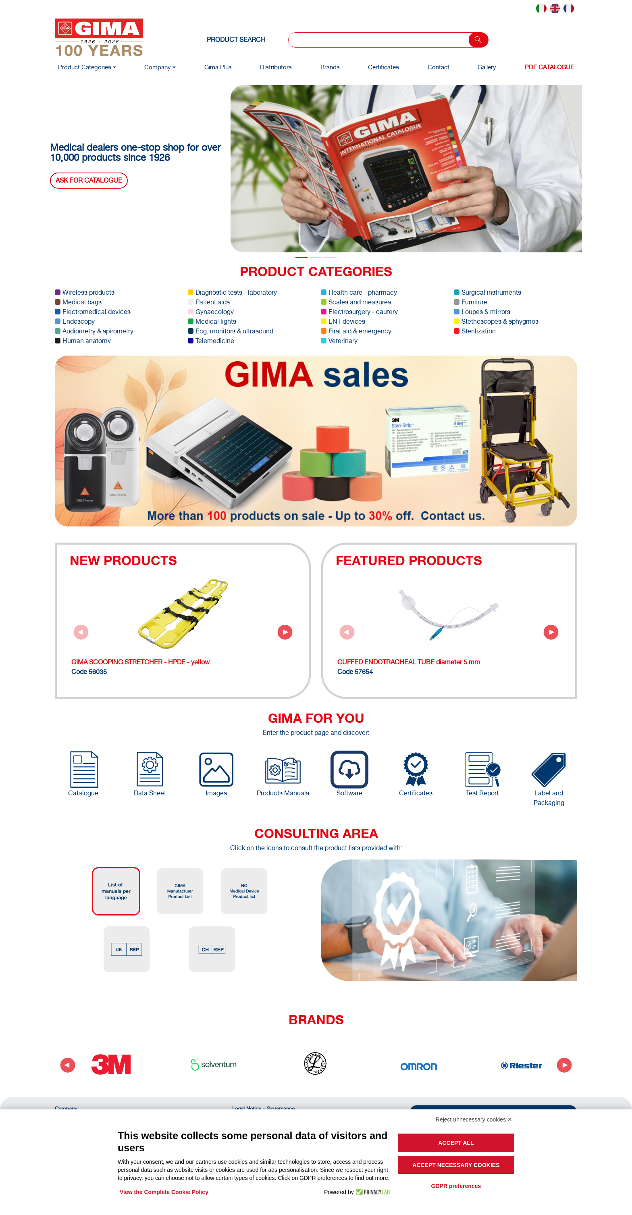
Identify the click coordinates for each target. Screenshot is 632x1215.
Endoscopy (75, 321)
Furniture (470, 302)
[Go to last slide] (67, 1065)
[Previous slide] (81, 632)
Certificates (383, 67)
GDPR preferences (456, 1186)
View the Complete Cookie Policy (164, 1192)
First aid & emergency (356, 331)
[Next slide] (285, 632)
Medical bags (78, 302)
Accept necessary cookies (455, 1165)
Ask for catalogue (89, 180)
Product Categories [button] (84, 67)
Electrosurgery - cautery (359, 312)
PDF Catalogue (549, 67)
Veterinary (339, 341)
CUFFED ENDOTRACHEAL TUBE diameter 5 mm (408, 662)
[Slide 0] (301, 257)
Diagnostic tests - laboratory (232, 292)
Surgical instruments (487, 292)
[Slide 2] (330, 257)
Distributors (276, 67)
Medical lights (212, 321)
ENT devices (343, 321)
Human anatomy (83, 341)
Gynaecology (211, 312)
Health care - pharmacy (359, 292)
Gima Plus (218, 67)
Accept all (456, 1143)
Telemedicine (211, 341)
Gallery (487, 67)
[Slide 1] (316, 257)
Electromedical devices (93, 312)
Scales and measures (356, 302)
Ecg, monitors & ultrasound (230, 331)
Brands (330, 67)
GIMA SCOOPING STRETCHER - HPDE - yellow (140, 662)
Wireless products (84, 292)
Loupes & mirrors (482, 312)
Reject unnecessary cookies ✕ (474, 1119)
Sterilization (475, 331)
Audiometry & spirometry (94, 331)
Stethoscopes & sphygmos (496, 321)
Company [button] (157, 67)
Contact (438, 67)
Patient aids (209, 302)
